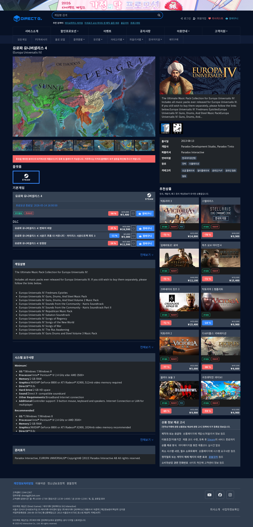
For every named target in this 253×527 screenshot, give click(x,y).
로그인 (185, 18)
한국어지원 (154, 39)
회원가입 (199, 18)
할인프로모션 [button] (68, 31)
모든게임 (22, 39)
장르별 (96, 39)
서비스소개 (31, 31)
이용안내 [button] (182, 31)
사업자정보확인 (230, 509)
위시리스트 (215, 18)
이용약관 (40, 483)
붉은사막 (125, 22)
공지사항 (145, 31)
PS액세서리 (41, 39)
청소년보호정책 (56, 483)
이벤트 (107, 31)
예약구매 (173, 39)
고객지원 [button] (220, 31)
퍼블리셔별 (135, 39)
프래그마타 (135, 22)
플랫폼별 (78, 39)
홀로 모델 (60, 39)
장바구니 (231, 18)
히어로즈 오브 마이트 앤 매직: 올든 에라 (102, 22)
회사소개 (215, 509)
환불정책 (213, 457)
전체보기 (147, 255)
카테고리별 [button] (116, 39)
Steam (211, 439)
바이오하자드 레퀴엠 (74, 22)
